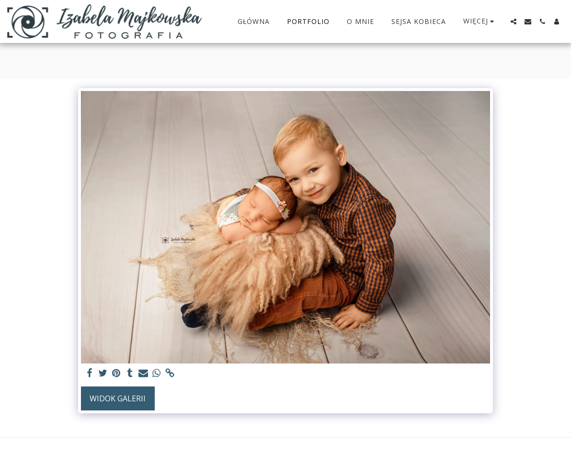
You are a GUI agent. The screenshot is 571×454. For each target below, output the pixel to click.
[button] (513, 21)
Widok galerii (118, 398)
